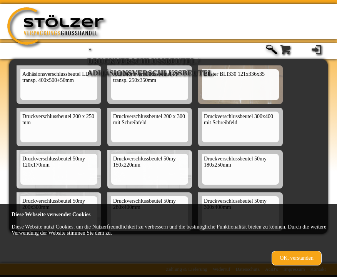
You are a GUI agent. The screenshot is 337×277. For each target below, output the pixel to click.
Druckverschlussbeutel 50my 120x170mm (53, 162)
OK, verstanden (297, 258)
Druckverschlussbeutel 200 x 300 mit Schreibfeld (149, 119)
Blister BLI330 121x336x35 (234, 74)
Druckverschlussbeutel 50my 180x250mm (235, 162)
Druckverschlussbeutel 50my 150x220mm (144, 162)
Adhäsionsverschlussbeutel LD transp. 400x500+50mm (55, 77)
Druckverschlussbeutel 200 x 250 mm (58, 119)
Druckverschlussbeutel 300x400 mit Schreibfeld (238, 119)
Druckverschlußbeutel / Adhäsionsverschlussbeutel (150, 62)
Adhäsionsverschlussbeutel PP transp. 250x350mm (146, 77)
